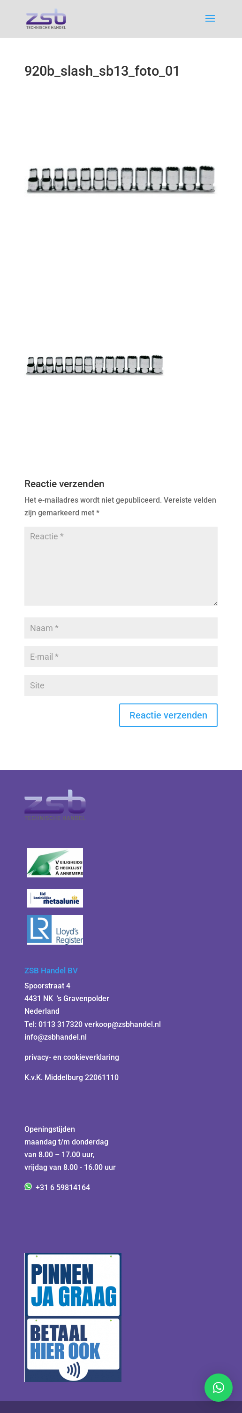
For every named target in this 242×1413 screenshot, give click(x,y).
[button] (218, 1388)
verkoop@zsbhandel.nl (122, 1024)
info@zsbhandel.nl (55, 1037)
